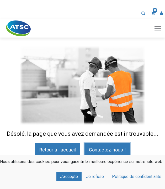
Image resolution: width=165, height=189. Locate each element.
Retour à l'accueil (57, 150)
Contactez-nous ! (107, 150)
